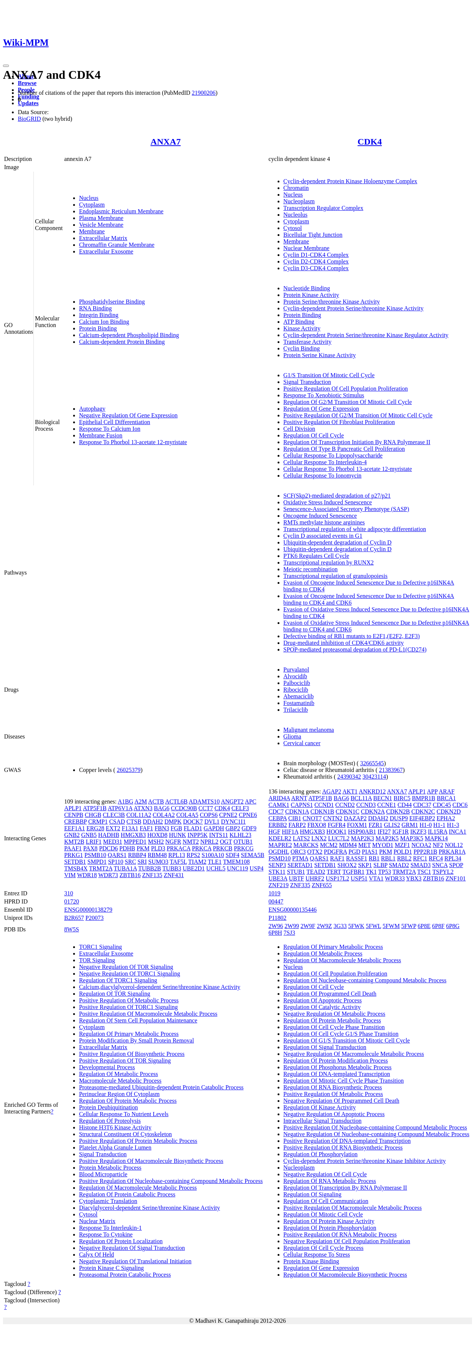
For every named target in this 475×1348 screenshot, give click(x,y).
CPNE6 (248, 815)
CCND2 (345, 805)
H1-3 (453, 825)
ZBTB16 (130, 875)
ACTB (156, 801)
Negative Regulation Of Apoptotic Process (334, 1114)
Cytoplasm (92, 204)
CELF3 (240, 808)
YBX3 (414, 878)
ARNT (299, 798)
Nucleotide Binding (307, 288)
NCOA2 (421, 845)
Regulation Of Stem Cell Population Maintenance (138, 1020)
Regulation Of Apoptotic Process (323, 1000)
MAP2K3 (362, 838)
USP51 (359, 878)
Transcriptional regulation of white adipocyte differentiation (355, 529)
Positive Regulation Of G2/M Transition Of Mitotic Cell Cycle (358, 415)
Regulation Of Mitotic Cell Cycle (323, 1214)
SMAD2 (399, 865)
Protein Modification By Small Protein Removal (136, 1040)
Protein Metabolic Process (110, 1167)
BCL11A (361, 798)
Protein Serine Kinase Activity (320, 355)
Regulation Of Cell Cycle (314, 435)
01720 (71, 901)
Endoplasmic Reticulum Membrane (121, 211)
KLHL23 (241, 835)
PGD (354, 851)
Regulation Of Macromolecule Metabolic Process (138, 1187)
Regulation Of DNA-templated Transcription (337, 1074)
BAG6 (162, 808)
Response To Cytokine (105, 1234)
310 (68, 893)
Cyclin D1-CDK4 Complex (316, 255)
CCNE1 (386, 805)
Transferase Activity (308, 342)
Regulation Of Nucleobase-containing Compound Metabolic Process (365, 980)
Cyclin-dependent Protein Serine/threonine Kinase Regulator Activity (366, 335)
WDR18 (87, 875)
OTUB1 (243, 841)
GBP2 (233, 828)
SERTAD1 (300, 865)
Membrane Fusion (100, 435)
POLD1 (402, 851)
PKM (143, 848)
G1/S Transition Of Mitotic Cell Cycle (329, 375)
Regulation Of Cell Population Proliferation (335, 973)
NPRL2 (209, 841)
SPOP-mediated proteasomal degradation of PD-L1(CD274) (355, 649)
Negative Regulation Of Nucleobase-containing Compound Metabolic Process (376, 1134)
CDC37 (422, 805)
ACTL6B (176, 801)
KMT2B (74, 841)
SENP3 (277, 865)
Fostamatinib (299, 703)
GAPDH (214, 828)
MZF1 (402, 845)
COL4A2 (164, 815)
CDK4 (370, 141)
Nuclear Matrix (97, 1221)
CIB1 (294, 818)
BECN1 (382, 798)
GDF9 (249, 828)
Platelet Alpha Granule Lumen (115, 1147)
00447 (276, 901)
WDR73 (108, 875)
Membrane (92, 231)
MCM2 (328, 845)
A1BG (125, 801)
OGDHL (279, 851)
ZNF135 (152, 875)
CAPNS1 (302, 805)
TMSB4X (76, 868)
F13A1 (130, 828)
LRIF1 (94, 841)
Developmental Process (107, 1067)
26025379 (129, 770)
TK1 (371, 872)
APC (250, 801)
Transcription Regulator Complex (323, 208)
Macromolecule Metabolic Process (120, 1080)
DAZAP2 (355, 818)
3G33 (340, 926)
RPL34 (453, 858)
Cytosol (293, 228)
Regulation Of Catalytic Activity (322, 1007)
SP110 (115, 862)
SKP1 (365, 865)
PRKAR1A (452, 851)
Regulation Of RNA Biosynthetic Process (333, 1087)
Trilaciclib (296, 710)
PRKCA (201, 848)
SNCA (440, 865)
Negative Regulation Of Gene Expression (128, 415)
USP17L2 (337, 878)
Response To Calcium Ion (109, 429)
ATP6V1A (120, 808)
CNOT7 (312, 818)
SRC (130, 862)
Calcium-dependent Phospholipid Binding (129, 335)
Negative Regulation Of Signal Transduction (132, 1248)
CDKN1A (297, 811)
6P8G (452, 926)
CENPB (73, 815)
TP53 (384, 872)
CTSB (134, 821)
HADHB (108, 835)
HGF (275, 831)
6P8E (424, 926)
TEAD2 (316, 872)
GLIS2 (392, 825)
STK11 (277, 872)
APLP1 (73, 808)
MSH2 (156, 841)
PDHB (127, 848)
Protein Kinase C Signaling (111, 1268)
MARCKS (306, 845)
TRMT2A (100, 868)
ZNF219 (279, 885)
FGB (176, 828)
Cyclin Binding (302, 348)
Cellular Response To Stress (317, 1254)
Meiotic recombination (311, 569)
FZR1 (375, 825)
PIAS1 (370, 851)
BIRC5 (402, 798)
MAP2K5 (387, 838)
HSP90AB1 (362, 831)
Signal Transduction (307, 382)
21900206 (204, 93)
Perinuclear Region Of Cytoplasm (119, 1094)
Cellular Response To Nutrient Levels (123, 1114)
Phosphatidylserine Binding (112, 301)
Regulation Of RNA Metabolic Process (330, 1181)
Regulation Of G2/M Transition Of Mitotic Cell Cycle (348, 402)
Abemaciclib (299, 696)
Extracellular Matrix (103, 238)
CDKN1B (322, 811)
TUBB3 (172, 868)
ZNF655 (322, 885)
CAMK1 (279, 805)
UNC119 (237, 868)
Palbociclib (297, 683)
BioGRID (29, 119)
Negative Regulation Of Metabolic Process (335, 1014)
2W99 (292, 926)
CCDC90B (184, 808)
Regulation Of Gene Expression (321, 408)
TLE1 (215, 862)
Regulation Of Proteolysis (110, 1121)
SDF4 (232, 855)
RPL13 (176, 855)
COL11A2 (138, 815)
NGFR (173, 841)
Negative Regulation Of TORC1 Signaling (129, 973)
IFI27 (384, 831)
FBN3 (162, 828)
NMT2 (191, 841)
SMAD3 (420, 865)
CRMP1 (98, 821)
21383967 (391, 770)
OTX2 (314, 851)
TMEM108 (236, 862)
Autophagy (92, 408)
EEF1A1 (74, 828)
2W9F (308, 926)
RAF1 (337, 858)
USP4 (256, 868)
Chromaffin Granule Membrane (116, 245)
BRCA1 (446, 798)
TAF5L (178, 862)
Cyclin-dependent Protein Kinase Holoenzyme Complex (350, 181)
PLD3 (158, 848)
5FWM (391, 926)
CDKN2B (398, 811)
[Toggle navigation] (6, 66)
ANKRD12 (372, 791)
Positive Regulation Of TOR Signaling (125, 1060)
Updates (28, 103)
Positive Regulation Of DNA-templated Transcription (347, 1141)
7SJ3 (289, 933)
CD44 (404, 805)
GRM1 (410, 825)
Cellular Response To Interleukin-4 (325, 462)
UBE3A (278, 878)
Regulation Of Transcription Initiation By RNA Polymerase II (357, 442)
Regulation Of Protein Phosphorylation (330, 1228)
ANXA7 (166, 141)
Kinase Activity (302, 328)
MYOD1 (382, 845)
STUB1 (296, 872)
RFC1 (420, 858)
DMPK (172, 821)
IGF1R (400, 831)
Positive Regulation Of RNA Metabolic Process (340, 1234)
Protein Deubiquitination (108, 1107)
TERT (334, 872)
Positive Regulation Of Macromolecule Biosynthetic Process (151, 1161)
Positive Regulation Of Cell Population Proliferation (346, 388)
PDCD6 (108, 848)
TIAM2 (197, 862)
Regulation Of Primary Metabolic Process (128, 1034)
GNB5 (89, 835)
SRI (142, 862)
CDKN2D (449, 811)
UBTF (296, 878)
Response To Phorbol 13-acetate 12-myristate (133, 442)
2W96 (276, 926)
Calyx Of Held (96, 1254)
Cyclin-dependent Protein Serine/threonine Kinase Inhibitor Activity (365, 1161)
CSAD (117, 821)
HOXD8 (157, 835)
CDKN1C (347, 811)
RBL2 (404, 858)
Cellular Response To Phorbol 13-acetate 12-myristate (348, 469)
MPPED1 (135, 841)
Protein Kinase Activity (311, 295)
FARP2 (297, 825)
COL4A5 (187, 815)
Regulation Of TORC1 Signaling (118, 980)
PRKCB (222, 848)
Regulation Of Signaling (312, 1194)
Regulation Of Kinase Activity (320, 1107)
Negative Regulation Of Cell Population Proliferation (347, 1241)
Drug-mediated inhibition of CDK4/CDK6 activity (344, 643)
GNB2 (72, 835)
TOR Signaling (97, 960)
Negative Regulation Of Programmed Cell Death (341, 1101)
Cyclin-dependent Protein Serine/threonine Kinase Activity (354, 308)
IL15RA (437, 831)
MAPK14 (436, 838)
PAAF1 (73, 848)
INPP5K (197, 835)
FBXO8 (316, 825)
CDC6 (460, 805)
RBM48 (157, 855)
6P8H (275, 933)
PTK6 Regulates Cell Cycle (316, 556)
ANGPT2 (232, 801)
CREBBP (75, 821)
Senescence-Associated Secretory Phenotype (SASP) (346, 509)
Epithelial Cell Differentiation (114, 422)
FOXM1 (357, 825)
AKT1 (350, 791)
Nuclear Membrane (307, 248)
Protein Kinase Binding (311, 1261)
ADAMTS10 (204, 801)
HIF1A (290, 831)
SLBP (380, 865)
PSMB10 (96, 855)
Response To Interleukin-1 (110, 1228)
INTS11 (218, 835)
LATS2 (301, 838)
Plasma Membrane (101, 218)
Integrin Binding (98, 315)
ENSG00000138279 (88, 909)
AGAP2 (331, 791)
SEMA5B (252, 855)
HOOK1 (337, 831)
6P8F (438, 926)
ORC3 (298, 851)
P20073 (94, 918)
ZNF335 (300, 885)
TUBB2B (149, 868)
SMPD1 (97, 862)
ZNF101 (456, 878)
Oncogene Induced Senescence (320, 516)
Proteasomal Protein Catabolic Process (125, 1274)
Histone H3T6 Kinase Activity (115, 1127)
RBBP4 (137, 855)
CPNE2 (228, 815)
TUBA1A (125, 868)
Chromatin (296, 188)
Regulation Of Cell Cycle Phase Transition (334, 1027)
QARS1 (117, 855)
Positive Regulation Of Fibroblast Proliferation (339, 422)
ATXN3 (143, 808)
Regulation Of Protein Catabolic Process (127, 1194)
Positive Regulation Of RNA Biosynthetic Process (343, 1147)
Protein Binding (98, 328)
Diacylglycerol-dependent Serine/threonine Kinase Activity (149, 1208)
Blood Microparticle (103, 1174)
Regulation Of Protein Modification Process (336, 1060)
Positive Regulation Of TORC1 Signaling (128, 1007)
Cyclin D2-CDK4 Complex (316, 261)
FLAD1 (193, 828)
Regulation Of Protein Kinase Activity (329, 1221)
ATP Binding (299, 322)
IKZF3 (418, 831)
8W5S (71, 929)
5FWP (408, 926)
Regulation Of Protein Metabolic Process (128, 1101)
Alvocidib (295, 676)
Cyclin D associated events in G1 (323, 536)
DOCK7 (193, 821)
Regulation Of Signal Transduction (325, 1047)
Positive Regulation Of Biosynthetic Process (131, 1054)
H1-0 (426, 825)
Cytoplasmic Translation (108, 1201)
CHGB (93, 815)
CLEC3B (114, 815)
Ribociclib (296, 689)
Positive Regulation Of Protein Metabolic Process (138, 1141)
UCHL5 (216, 868)
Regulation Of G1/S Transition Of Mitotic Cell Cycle (347, 1040)
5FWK (356, 926)
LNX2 (319, 838)
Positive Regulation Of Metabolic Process (128, 1000)
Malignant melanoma (309, 730)
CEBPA (278, 818)
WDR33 (394, 878)
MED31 (112, 841)
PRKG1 (73, 855)
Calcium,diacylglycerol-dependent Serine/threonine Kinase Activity (159, 987)
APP (432, 791)
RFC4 (436, 858)
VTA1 (376, 878)
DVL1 (212, 821)
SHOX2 (347, 865)
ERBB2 (278, 825)
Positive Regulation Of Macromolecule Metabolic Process (148, 1014)
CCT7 (206, 808)
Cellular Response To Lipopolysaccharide (333, 455)
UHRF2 (314, 878)
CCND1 (324, 805)
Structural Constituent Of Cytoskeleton (125, 1134)
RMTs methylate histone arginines (324, 522)
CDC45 (442, 805)
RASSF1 (356, 858)
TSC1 (424, 872)
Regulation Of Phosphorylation (321, 1154)
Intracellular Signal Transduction (323, 1121)
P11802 (277, 918)
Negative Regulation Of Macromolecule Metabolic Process (354, 1054)
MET (364, 845)
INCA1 (457, 831)
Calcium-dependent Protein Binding (122, 342)
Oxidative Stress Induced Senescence (328, 502)
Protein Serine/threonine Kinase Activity (332, 301)
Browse (27, 83)
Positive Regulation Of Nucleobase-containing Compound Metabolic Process (171, 1181)
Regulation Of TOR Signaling (114, 993)
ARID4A (279, 798)
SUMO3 (158, 862)
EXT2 (113, 828)
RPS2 (193, 855)
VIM (70, 875)
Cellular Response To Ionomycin (323, 475)
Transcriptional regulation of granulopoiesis (336, 576)
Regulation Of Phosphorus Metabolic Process (338, 1067)
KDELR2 (280, 838)
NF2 (438, 845)
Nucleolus (296, 214)
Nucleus (88, 198)
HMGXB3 (133, 835)
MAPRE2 (280, 845)
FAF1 (146, 828)
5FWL (373, 926)
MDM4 (348, 845)
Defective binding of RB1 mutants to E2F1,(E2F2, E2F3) (352, 636)
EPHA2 (445, 818)
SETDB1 (75, 862)
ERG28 (95, 828)
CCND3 (366, 805)
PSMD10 (280, 858)
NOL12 (454, 845)
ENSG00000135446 (293, 909)
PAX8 (90, 848)
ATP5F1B (95, 808)
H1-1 (439, 825)
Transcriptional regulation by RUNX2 (329, 562)
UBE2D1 (194, 868)
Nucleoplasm (299, 201)
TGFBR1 (354, 872)
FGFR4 (336, 825)
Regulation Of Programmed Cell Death (330, 993)
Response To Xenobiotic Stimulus (324, 395)
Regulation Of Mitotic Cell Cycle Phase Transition (344, 1080)
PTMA (300, 858)
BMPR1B (423, 798)
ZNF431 (174, 875)
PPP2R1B (425, 851)
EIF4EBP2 (422, 818)
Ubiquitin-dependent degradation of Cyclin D (338, 542)
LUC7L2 (339, 838)
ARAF (447, 791)
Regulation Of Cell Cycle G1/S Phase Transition (341, 1034)
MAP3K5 (411, 838)
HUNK (177, 835)
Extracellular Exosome (106, 251)
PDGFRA (335, 851)
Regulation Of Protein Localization (121, 1241)
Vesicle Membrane (101, 225)
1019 (275, 893)
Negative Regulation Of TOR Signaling (126, 967)
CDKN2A (373, 811)
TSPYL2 (442, 872)
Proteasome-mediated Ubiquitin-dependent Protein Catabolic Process (161, 1087)
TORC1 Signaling (100, 947)
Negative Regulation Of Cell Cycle (325, 1174)
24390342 (349, 776)
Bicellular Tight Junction (313, 235)
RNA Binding (95, 308)
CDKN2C (423, 811)
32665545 (372, 763)
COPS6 (209, 815)
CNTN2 (333, 818)
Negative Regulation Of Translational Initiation (135, 1261)
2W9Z (324, 926)
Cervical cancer (302, 743)
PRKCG (243, 848)
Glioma (292, 736)
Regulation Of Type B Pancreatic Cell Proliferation (344, 449)
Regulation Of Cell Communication (326, 1201)
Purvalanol (296, 669)
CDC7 (276, 811)
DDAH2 (153, 821)
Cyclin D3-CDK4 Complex (316, 268)
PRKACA (178, 848)
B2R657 (74, 918)
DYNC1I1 (233, 821)
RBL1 (388, 858)
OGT (226, 841)
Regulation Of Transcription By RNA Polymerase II (345, 1187)
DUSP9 (399, 818)
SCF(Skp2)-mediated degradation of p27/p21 (337, 495)
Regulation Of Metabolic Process (118, 1074)
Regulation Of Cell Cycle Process (324, 1248)
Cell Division (299, 429)
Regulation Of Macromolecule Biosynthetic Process (345, 1274)
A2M (140, 801)
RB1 (373, 858)
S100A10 (213, 855)
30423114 (374, 776)
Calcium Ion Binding (104, 322)
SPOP (456, 865)
